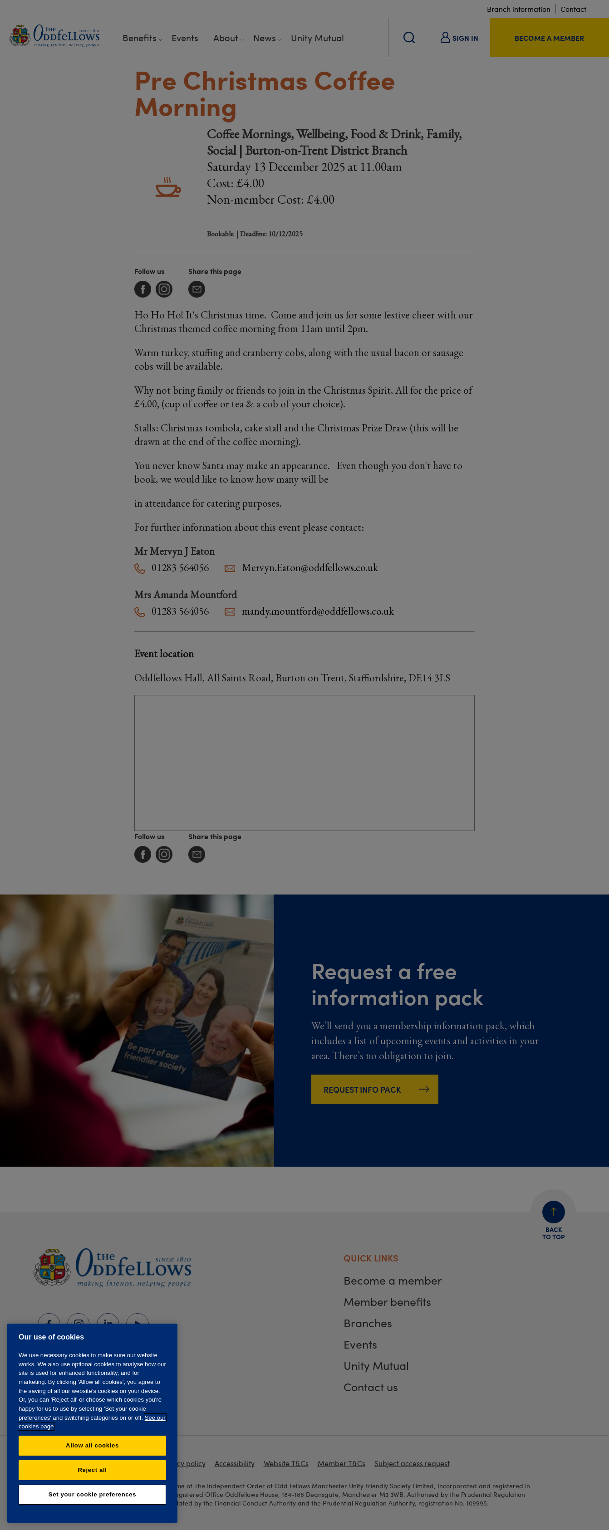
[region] (92, 1423)
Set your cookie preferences (92, 1494)
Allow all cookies (92, 1445)
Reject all (92, 1469)
